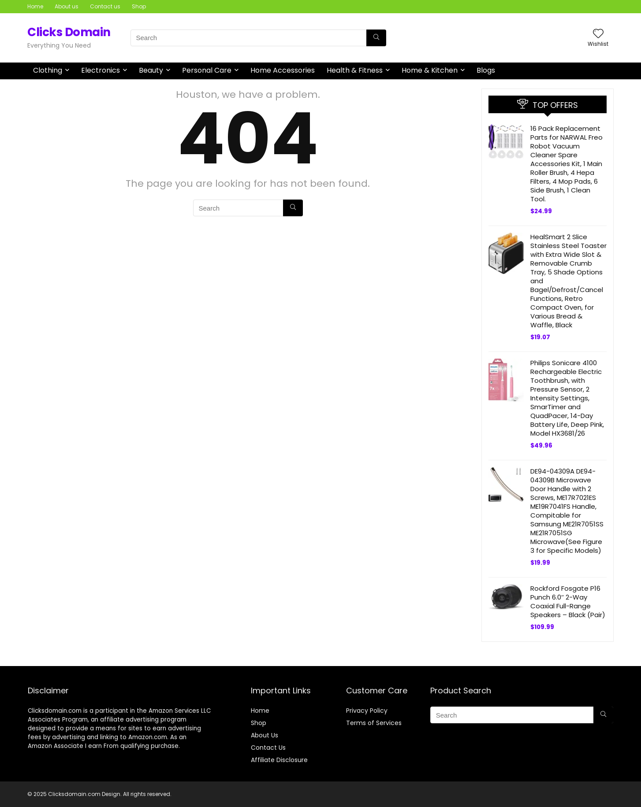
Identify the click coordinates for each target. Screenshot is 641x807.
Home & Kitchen (430, 70)
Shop (139, 6)
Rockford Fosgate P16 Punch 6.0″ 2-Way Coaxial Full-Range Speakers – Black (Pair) (567, 601)
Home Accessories (282, 70)
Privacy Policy (367, 710)
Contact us (105, 6)
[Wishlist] (598, 34)
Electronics (100, 70)
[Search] (376, 38)
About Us (264, 735)
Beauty (151, 70)
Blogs (486, 70)
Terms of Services (374, 722)
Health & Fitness (355, 70)
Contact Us (268, 747)
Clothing (47, 70)
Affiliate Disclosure (279, 759)
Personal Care (206, 70)
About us (66, 6)
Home (35, 6)
